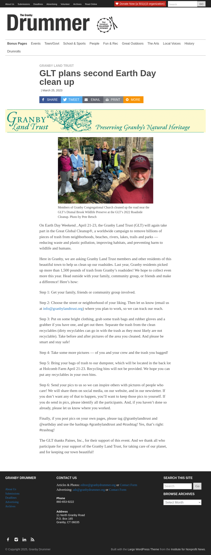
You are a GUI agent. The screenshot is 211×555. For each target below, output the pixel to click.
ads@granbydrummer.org (89, 489)
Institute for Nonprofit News (188, 549)
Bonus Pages (17, 43)
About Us (9, 4)
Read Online (91, 4)
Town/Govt (51, 43)
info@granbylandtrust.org (63, 308)
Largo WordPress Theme (143, 549)
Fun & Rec (110, 43)
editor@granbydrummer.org (98, 485)
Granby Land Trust (56, 65)
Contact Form (128, 485)
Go (197, 486)
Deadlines (38, 4)
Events (36, 43)
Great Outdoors (132, 43)
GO (201, 4)
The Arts (153, 43)
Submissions (24, 4)
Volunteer (65, 4)
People (94, 43)
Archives (77, 4)
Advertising (51, 4)
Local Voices (172, 43)
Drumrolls (14, 51)
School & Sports (74, 43)
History (189, 43)
